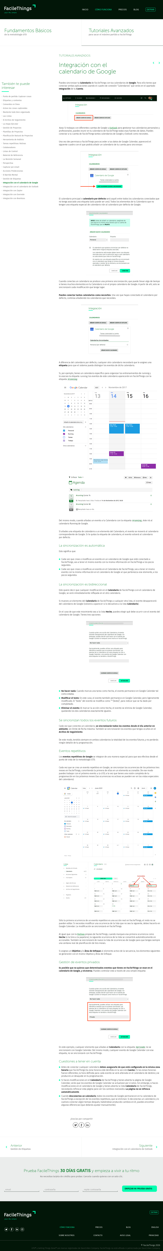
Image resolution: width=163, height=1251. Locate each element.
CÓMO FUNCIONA (103, 9)
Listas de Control (10, 151)
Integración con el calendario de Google (20, 183)
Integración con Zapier (12, 190)
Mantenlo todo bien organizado (16, 112)
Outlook (113, 128)
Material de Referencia (13, 155)
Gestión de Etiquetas (12, 179)
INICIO (85, 9)
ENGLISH (155, 1227)
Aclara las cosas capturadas (15, 108)
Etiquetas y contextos (12, 100)
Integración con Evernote (14, 194)
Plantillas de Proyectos (13, 132)
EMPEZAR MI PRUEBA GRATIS (139, 1188)
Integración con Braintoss (14, 198)
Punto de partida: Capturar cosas (17, 96)
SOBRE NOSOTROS (66, 1235)
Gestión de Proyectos (12, 128)
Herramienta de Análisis (13, 139)
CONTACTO (97, 1235)
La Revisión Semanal (12, 159)
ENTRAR (150, 9)
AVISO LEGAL (125, 1235)
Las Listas (7, 116)
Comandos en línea (11, 104)
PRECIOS (122, 9)
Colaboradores (9, 147)
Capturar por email (11, 167)
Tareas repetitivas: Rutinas (14, 143)
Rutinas (81, 934)
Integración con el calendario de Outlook (20, 186)
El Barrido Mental (10, 175)
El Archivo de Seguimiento (14, 120)
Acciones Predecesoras (13, 171)
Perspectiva (8, 163)
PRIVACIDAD (154, 1235)
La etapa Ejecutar (10, 124)
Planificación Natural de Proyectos (18, 136)
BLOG (136, 9)
